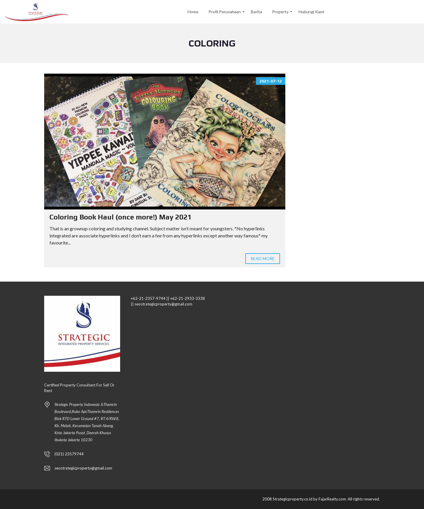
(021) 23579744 (69, 454)
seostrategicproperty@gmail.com (83, 468)
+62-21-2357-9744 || (150, 298)
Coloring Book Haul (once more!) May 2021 (120, 217)
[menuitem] (193, 12)
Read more (263, 258)
